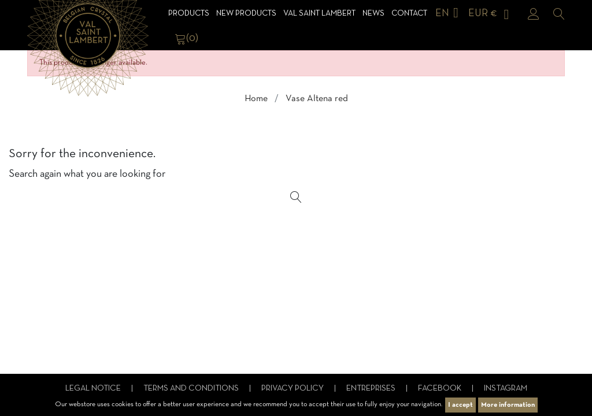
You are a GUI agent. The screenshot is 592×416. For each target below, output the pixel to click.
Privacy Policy (293, 388)
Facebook (440, 388)
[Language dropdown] (449, 13)
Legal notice (94, 388)
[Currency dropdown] (490, 13)
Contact (409, 13)
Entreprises (371, 388)
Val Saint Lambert (319, 13)
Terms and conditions (191, 388)
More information (508, 405)
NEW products (246, 13)
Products (188, 13)
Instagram (505, 388)
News (373, 13)
